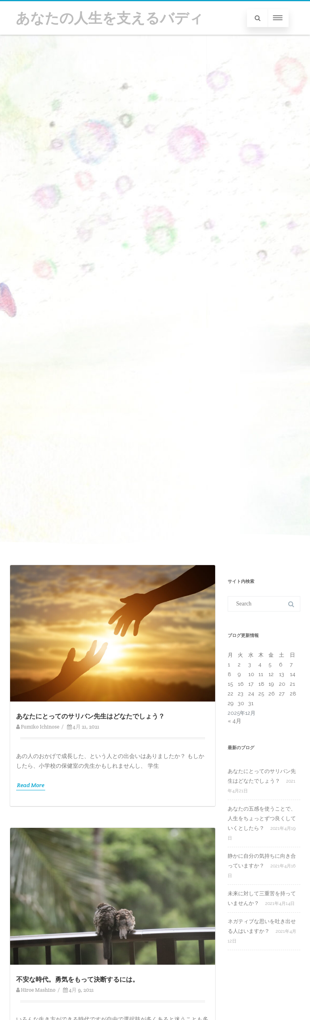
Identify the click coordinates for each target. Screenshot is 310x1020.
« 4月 (234, 721)
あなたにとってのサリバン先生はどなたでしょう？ (90, 716)
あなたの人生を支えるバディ (109, 18)
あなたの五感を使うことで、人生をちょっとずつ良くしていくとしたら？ (262, 818)
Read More (30, 785)
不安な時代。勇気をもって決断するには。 (77, 979)
